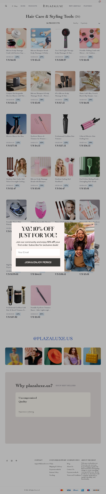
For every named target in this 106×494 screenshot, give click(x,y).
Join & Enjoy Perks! (38, 262)
